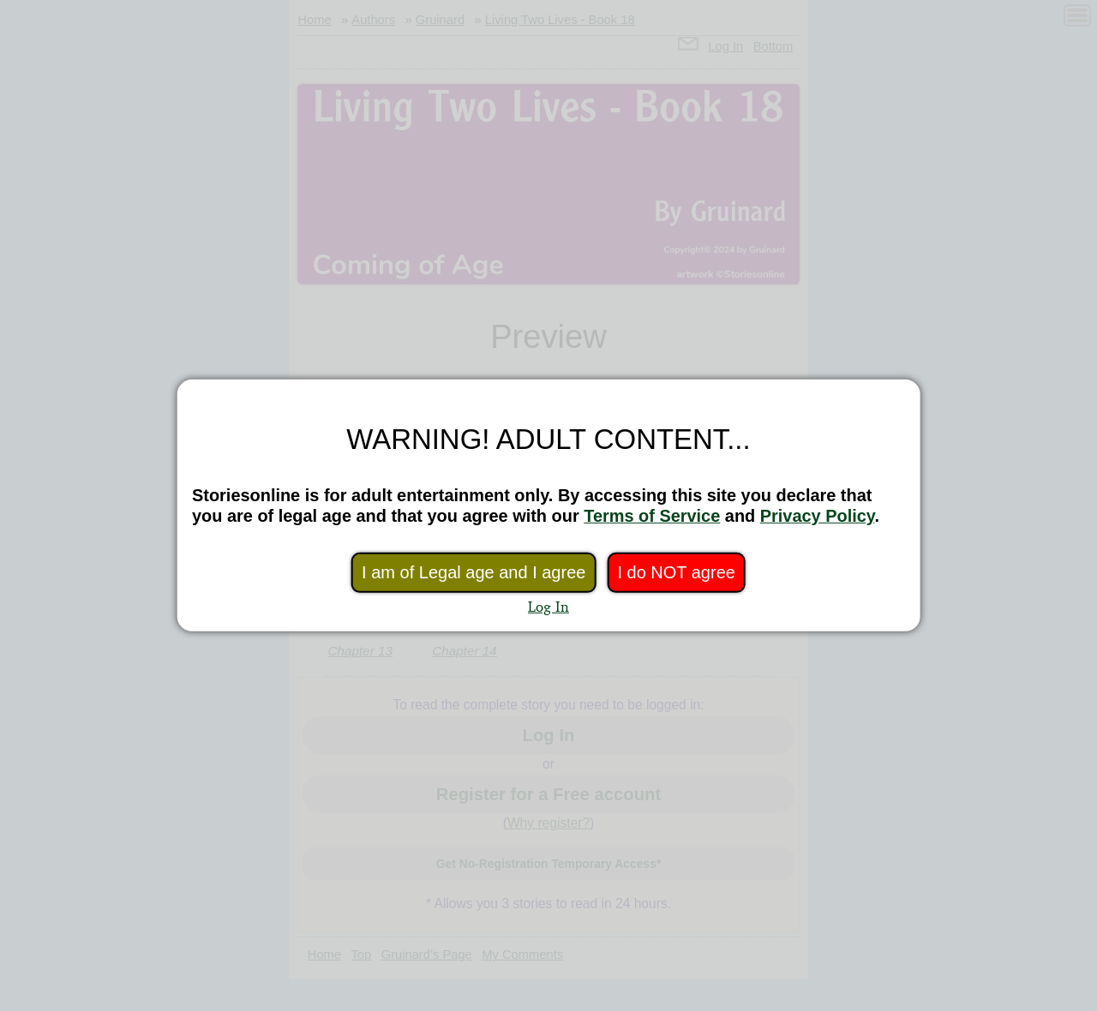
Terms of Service (652, 515)
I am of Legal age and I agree (473, 572)
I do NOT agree (675, 572)
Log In (548, 606)
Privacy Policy (817, 515)
